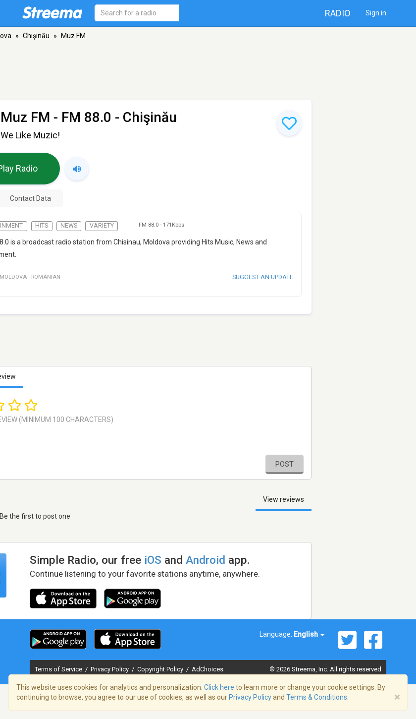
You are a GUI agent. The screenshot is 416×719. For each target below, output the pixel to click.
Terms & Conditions (316, 697)
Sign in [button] (375, 13)
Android (205, 559)
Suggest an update (262, 277)
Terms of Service (59, 669)
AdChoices (207, 669)
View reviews (283, 499)
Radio (338, 13)
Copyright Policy (161, 669)
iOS (152, 559)
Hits (41, 225)
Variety (102, 225)
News (68, 225)
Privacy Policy (110, 669)
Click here (219, 687)
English (309, 634)
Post (284, 464)
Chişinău (36, 36)
